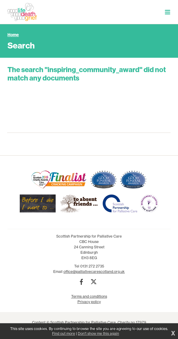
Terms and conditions (89, 296)
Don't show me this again (98, 333)
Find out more (63, 333)
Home (13, 34)
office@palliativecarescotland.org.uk (94, 271)
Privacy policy (89, 302)
